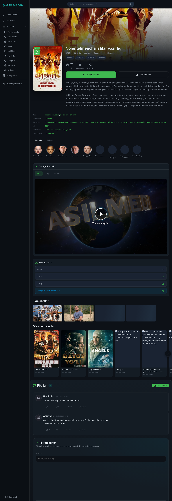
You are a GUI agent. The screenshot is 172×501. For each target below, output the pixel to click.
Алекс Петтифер (128, 122)
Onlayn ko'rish (91, 74)
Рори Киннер (75, 122)
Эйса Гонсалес (114, 122)
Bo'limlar (15, 26)
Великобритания (86, 53)
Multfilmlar (10, 51)
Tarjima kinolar (11, 32)
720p (47, 173)
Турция (97, 53)
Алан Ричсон (63, 122)
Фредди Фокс (101, 122)
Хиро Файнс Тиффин (144, 122)
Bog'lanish (11, 497)
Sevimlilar (9, 20)
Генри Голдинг (88, 122)
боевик (69, 58)
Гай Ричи (48, 118)
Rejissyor (51, 140)
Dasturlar (9, 65)
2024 (68, 53)
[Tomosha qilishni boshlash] (101, 216)
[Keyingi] (168, 353)
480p (39, 173)
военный (91, 58)
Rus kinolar (10, 41)
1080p (56, 173)
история (102, 58)
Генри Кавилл (50, 122)
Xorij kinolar (10, 37)
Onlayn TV (10, 60)
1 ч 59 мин (108, 53)
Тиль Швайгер (160, 122)
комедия (80, 58)
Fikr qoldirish (160, 385)
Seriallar (9, 46)
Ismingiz (39, 453)
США (76, 53)
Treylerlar (9, 56)
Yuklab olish (143, 74)
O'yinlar (9, 70)
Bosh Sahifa (10, 14)
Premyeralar (10, 75)
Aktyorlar (38, 140)
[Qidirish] (131, 4)
